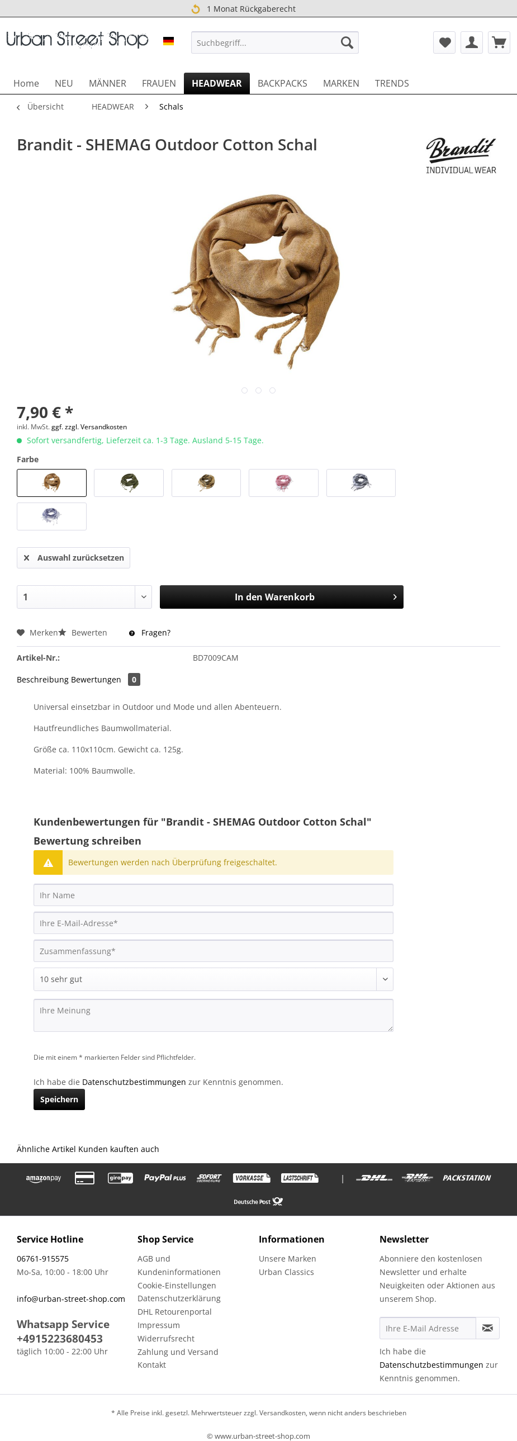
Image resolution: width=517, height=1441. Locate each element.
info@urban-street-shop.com (71, 1298)
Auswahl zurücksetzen (74, 556)
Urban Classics (286, 1272)
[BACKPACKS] (282, 83)
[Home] (26, 83)
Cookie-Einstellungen (176, 1285)
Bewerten (84, 632)
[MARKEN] (341, 83)
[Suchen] (347, 42)
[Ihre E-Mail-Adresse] (213, 923)
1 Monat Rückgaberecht (243, 9)
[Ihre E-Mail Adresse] (428, 1328)
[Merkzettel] (444, 42)
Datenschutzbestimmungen (134, 1082)
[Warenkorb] (499, 42)
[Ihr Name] (213, 895)
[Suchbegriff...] (275, 42)
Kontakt (151, 1364)
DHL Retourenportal (174, 1311)
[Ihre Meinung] (213, 1015)
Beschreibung (43, 679)
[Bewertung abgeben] (213, 979)
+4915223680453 (60, 1338)
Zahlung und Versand (178, 1352)
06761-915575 (43, 1258)
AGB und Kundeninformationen (179, 1265)
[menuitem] (275, 42)
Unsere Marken (287, 1258)
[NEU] (64, 83)
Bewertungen (105, 679)
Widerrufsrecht (166, 1338)
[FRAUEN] (159, 83)
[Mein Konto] (472, 42)
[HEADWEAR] (217, 83)
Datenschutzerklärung (179, 1298)
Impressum (158, 1325)
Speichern (59, 1099)
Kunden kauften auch (118, 1149)
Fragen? (149, 632)
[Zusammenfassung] (213, 951)
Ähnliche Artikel (46, 1149)
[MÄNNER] (107, 83)
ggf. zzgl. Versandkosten (89, 427)
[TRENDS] (392, 83)
